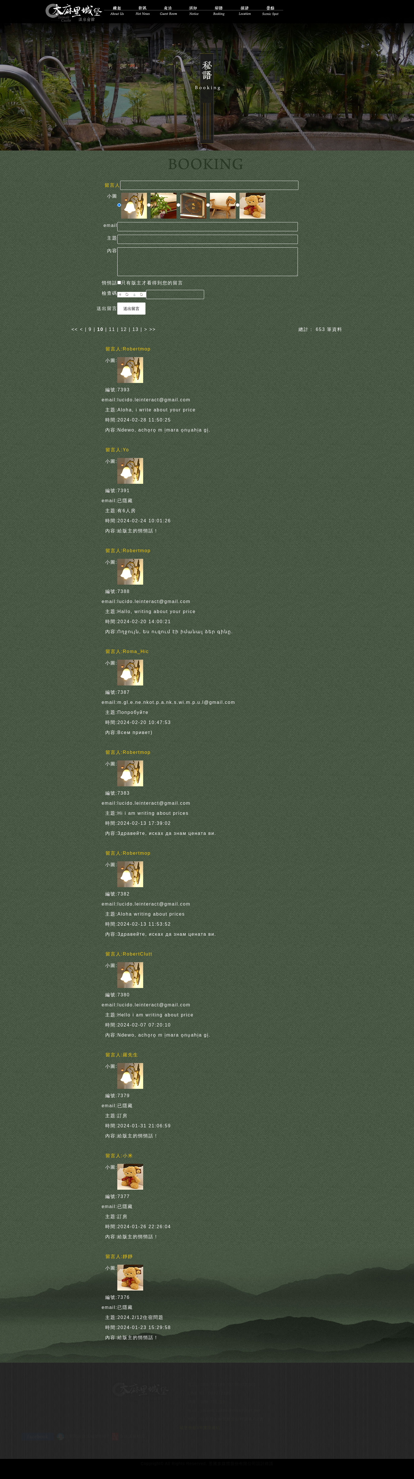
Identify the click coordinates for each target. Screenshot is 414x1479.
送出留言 (131, 307)
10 (100, 328)
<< (76, 328)
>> (152, 328)
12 (124, 328)
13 (136, 328)
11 (112, 328)
